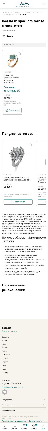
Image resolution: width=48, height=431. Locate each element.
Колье (4, 344)
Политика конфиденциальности (14, 421)
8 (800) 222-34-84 (11, 383)
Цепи (4, 365)
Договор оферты (35, 421)
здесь (31, 274)
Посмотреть (14, 110)
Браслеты (5, 337)
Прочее (5, 358)
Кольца (4, 347)
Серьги (5, 362)
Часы (4, 369)
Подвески (6, 354)
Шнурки (5, 372)
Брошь (4, 340)
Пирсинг (5, 351)
